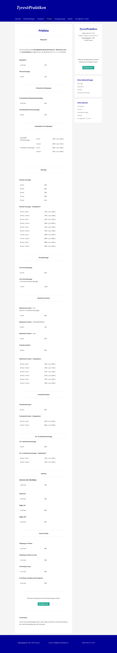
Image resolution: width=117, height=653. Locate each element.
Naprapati (80, 87)
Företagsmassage (59, 19)
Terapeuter (40, 19)
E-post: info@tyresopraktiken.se (58, 643)
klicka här (55, 52)
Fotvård (79, 90)
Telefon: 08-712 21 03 (88, 643)
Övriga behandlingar (83, 93)
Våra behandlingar (29, 19)
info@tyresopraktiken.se (90, 36)
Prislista (49, 19)
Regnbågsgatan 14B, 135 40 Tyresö (29, 643)
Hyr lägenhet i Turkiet (82, 19)
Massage (80, 84)
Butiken (70, 19)
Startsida (18, 19)
